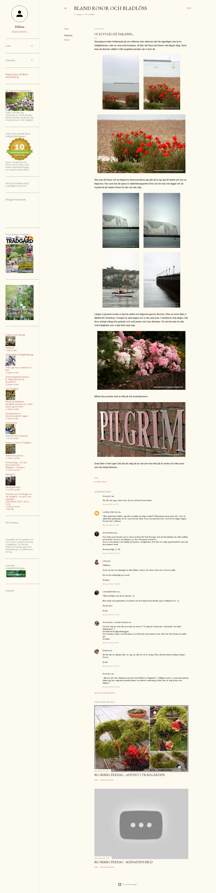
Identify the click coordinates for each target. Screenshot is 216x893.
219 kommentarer (107, 867)
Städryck (10, 348)
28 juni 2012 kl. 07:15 (111, 504)
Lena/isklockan (110, 591)
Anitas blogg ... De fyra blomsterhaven (16, 463)
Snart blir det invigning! (17, 436)
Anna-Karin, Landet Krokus (115, 622)
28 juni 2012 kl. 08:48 (111, 584)
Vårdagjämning (13, 487)
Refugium (10, 474)
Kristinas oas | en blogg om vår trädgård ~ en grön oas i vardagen (19, 496)
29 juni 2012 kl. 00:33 (111, 687)
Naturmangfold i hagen (17, 416)
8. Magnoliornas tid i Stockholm (15, 380)
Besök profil (19, 32)
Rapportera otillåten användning (17, 75)
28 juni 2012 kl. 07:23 (111, 553)
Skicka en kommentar (104, 693)
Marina (106, 650)
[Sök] (189, 8)
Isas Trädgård (12, 389)
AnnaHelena (108, 533)
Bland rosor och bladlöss (110, 8)
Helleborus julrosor (14, 455)
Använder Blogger (127, 884)
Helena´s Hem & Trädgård (18, 442)
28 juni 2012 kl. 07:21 (111, 525)
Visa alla (10, 509)
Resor (67, 40)
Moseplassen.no (13, 413)
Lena (105, 561)
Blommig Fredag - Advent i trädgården (129, 775)
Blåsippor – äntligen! (15, 467)
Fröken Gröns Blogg (15, 335)
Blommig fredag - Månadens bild (123, 862)
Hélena (19, 26)
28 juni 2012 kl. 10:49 (111, 615)
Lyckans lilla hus (110, 512)
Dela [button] (66, 29)
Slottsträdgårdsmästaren (17, 377)
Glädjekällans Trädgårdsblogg (19, 354)
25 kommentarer (107, 780)
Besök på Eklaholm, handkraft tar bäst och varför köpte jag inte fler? (19, 404)
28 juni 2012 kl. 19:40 (111, 666)
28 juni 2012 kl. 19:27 (111, 643)
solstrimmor (11, 423)
